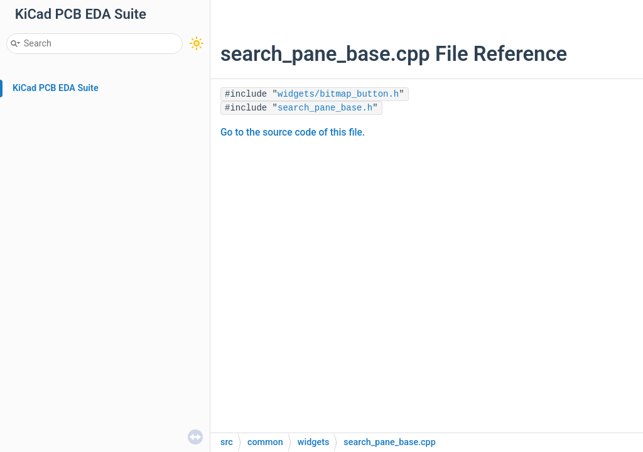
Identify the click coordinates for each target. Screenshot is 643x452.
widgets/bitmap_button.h (338, 94)
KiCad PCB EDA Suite (56, 88)
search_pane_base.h (325, 108)
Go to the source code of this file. (292, 132)
